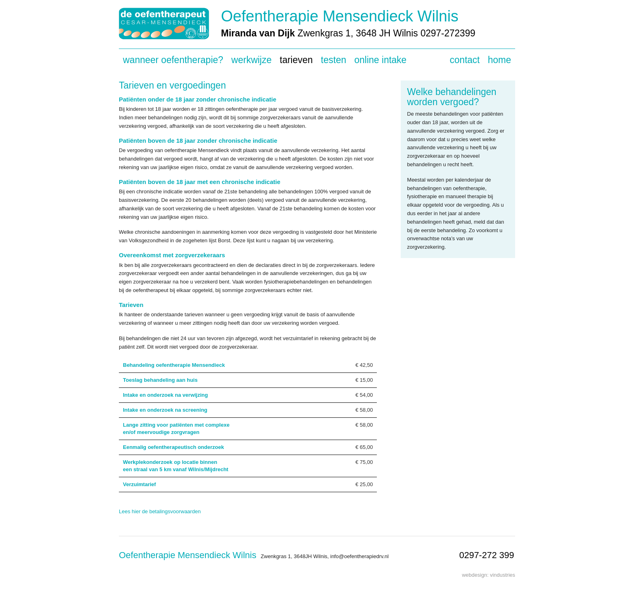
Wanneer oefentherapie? (173, 60)
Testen (334, 60)
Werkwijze (251, 60)
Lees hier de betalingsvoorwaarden (160, 511)
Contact (465, 60)
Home (499, 60)
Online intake (380, 60)
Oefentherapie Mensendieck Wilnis (340, 16)
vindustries (502, 575)
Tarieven (296, 60)
